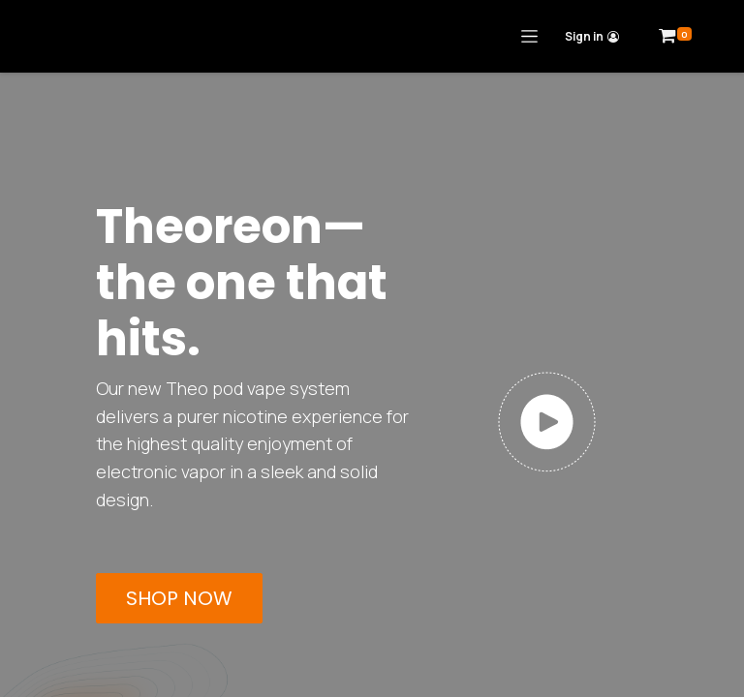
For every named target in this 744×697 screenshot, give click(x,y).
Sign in (592, 36)
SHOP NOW (179, 598)
